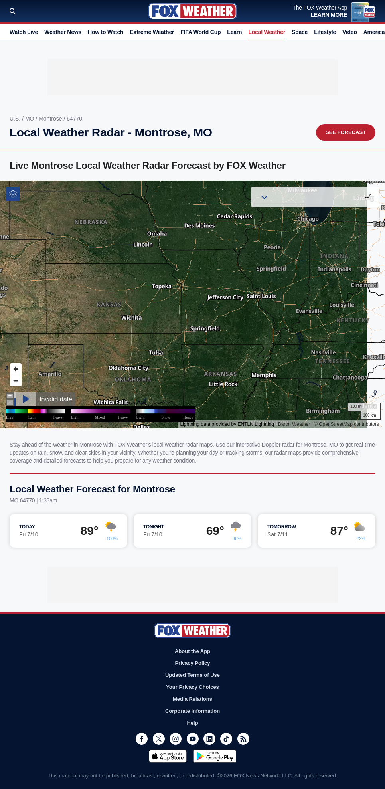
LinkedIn (209, 739)
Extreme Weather (152, 32)
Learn (234, 32)
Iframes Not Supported (192, 304)
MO (30, 118)
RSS (243, 739)
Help (192, 723)
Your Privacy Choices (192, 687)
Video (349, 32)
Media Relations (192, 699)
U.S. (16, 118)
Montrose (51, 118)
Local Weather (266, 32)
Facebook (142, 739)
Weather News (62, 32)
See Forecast (346, 132)
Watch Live (24, 32)
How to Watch (105, 32)
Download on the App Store (168, 756)
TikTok (226, 739)
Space (300, 32)
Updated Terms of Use (192, 675)
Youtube (193, 739)
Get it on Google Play (214, 756)
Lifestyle (325, 32)
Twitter (159, 739)
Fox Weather (192, 11)
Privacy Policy (192, 663)
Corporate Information (192, 711)
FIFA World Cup (200, 32)
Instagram (176, 739)
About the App (192, 651)
